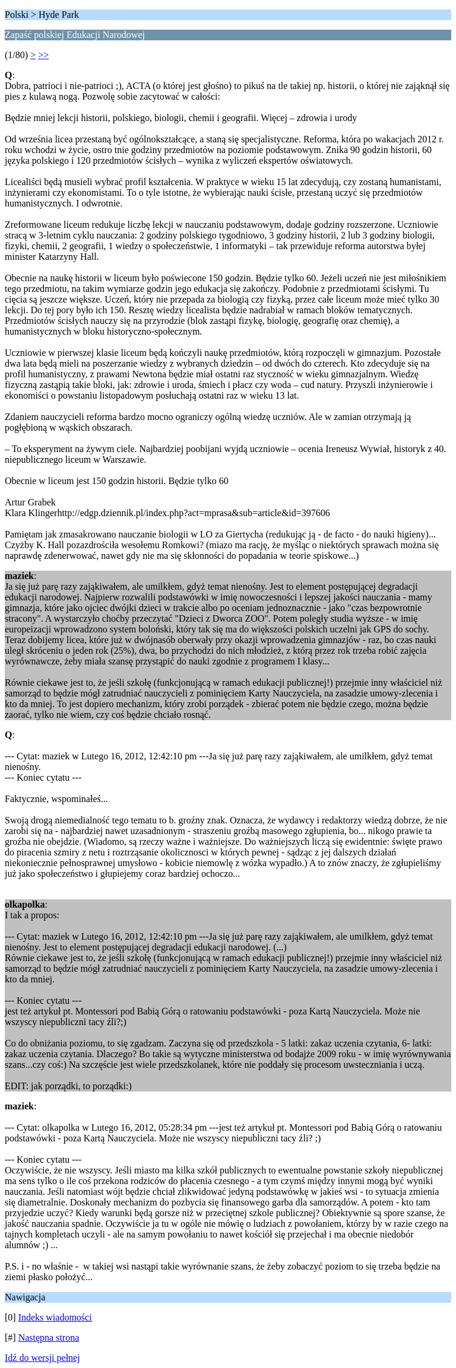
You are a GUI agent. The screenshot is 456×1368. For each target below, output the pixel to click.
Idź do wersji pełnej (42, 1358)
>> (43, 55)
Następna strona (49, 1337)
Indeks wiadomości (55, 1317)
